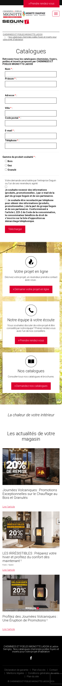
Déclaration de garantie (16, 670)
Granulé (12, 169)
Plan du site (33, 676)
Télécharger (15, 229)
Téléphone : (12, 140)
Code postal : (13, 118)
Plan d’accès (38, 670)
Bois (10, 161)
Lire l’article (8, 506)
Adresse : (11, 95)
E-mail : (10, 130)
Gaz (10, 165)
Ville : (9, 108)
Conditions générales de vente (43, 673)
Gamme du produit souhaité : (19, 157)
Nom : (9, 69)
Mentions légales (15, 673)
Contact (53, 670)
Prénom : (11, 78)
